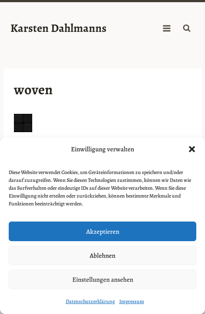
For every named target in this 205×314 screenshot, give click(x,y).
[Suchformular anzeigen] (187, 28)
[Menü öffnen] (166, 28)
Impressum (131, 301)
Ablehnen (102, 255)
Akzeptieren (102, 231)
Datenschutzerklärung (90, 301)
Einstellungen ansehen (102, 279)
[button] (192, 149)
